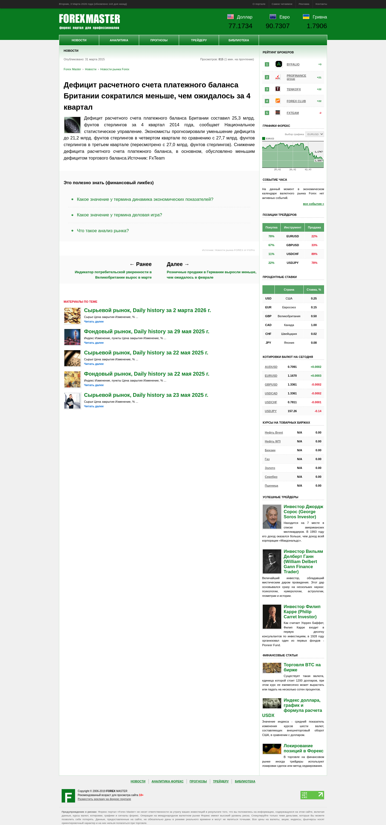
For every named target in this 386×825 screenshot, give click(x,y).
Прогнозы (159, 40)
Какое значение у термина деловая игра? (119, 214)
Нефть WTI (273, 441)
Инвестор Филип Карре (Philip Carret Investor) (302, 611)
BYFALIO (293, 64)
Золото (270, 467)
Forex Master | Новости (89, 22)
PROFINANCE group (296, 77)
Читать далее (94, 321)
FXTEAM (293, 112)
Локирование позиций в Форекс (304, 748)
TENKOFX (294, 89)
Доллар (245, 16)
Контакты (321, 3)
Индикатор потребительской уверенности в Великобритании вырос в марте (113, 270)
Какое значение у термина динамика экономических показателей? (145, 199)
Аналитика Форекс (168, 781)
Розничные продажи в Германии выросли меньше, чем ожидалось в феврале (211, 270)
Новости (79, 40)
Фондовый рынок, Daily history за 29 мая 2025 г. (147, 331)
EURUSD (271, 375)
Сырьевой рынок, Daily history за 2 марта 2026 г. (147, 310)
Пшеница (271, 485)
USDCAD (271, 393)
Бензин (270, 450)
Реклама (304, 3)
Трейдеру (199, 40)
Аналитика (119, 40)
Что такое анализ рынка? (103, 230)
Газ (267, 459)
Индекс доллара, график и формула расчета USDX (292, 708)
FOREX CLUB (296, 101)
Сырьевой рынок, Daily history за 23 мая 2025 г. (146, 395)
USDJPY (271, 411)
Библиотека (239, 40)
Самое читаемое (282, 3)
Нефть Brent (274, 432)
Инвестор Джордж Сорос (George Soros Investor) (303, 511)
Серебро (271, 476)
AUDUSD (271, 366)
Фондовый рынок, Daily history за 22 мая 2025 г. (147, 374)
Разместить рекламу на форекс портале (104, 799)
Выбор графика (294, 134)
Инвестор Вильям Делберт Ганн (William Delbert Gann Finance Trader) (303, 561)
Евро (285, 16)
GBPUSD (271, 384)
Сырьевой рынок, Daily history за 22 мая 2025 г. (146, 353)
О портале (259, 3)
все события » (313, 203)
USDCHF (271, 402)
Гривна (320, 16)
